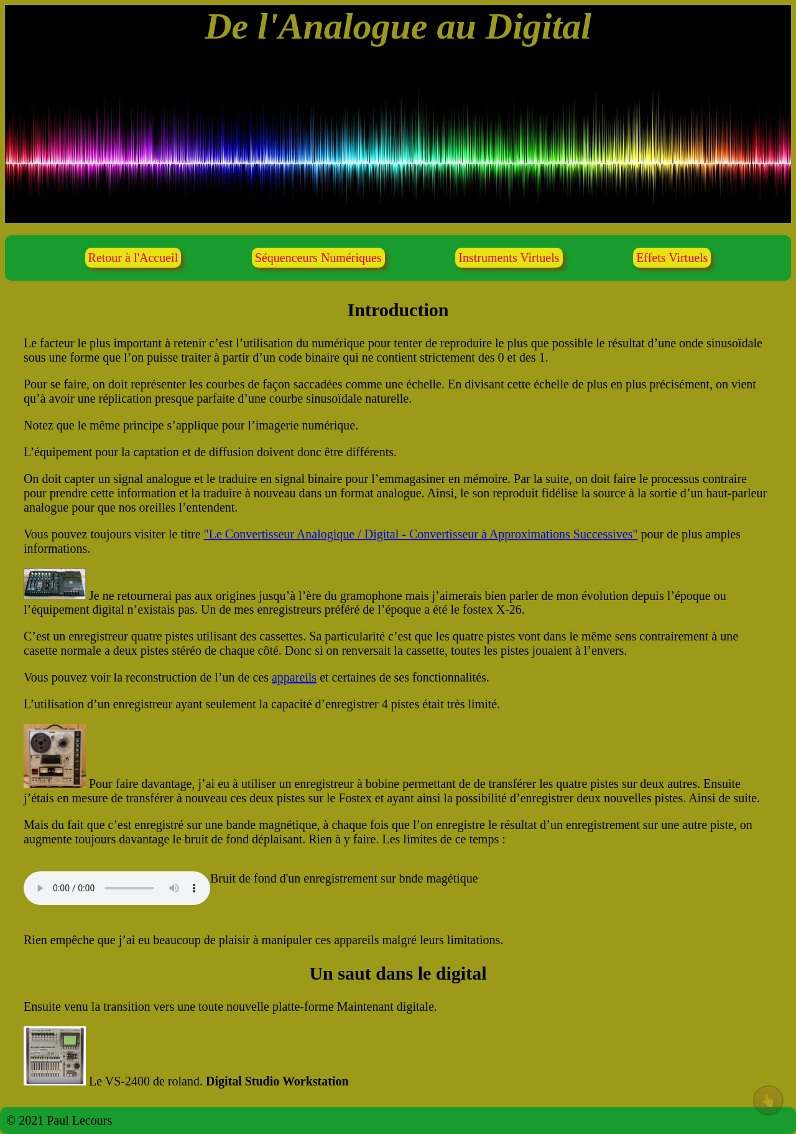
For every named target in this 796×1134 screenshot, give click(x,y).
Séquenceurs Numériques (318, 258)
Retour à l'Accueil (133, 258)
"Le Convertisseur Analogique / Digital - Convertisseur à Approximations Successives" (421, 534)
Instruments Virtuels (508, 258)
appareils (294, 677)
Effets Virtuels (672, 258)
